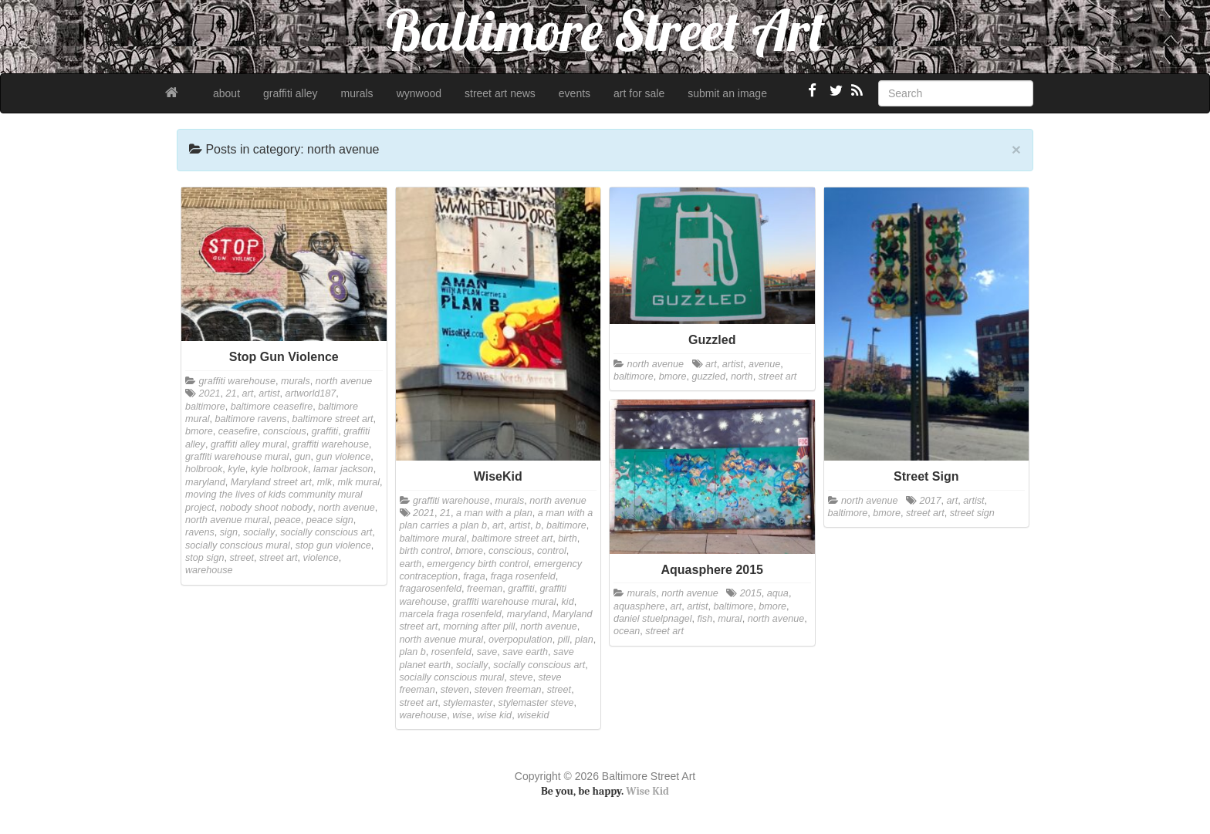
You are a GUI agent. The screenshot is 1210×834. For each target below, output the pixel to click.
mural (730, 618)
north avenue (344, 381)
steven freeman (508, 689)
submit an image (727, 93)
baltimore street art (332, 419)
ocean (626, 631)
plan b (413, 652)
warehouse (209, 570)
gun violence (343, 456)
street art (278, 557)
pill (564, 639)
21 (231, 393)
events (574, 93)
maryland (205, 482)
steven (455, 689)
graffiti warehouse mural (237, 456)
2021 (210, 393)
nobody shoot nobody (266, 507)
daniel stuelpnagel (652, 618)
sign (229, 532)
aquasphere (639, 606)
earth (411, 564)
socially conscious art (326, 532)
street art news (500, 93)
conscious (284, 431)
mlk (325, 482)
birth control (425, 550)
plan (584, 639)
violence (321, 557)
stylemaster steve (536, 702)
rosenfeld (451, 652)
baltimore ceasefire (272, 406)
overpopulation (520, 639)
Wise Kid (647, 791)
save (487, 652)
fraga (474, 576)
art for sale (638, 93)
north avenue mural (227, 520)
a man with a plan (494, 513)
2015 (751, 593)
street (241, 557)
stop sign (204, 557)
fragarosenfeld (431, 588)
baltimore (205, 406)
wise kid (494, 715)
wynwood (419, 93)
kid (568, 601)
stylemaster (467, 702)
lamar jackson (343, 469)
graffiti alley (290, 93)
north (742, 376)
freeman (484, 588)
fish (705, 618)
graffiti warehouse (237, 381)
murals (357, 93)
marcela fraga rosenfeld (451, 614)
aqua (778, 593)
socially (259, 532)
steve (520, 677)
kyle (236, 469)
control (551, 550)
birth (567, 538)
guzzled (708, 376)
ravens (200, 532)
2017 (930, 500)
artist (269, 393)
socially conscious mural (237, 545)
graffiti (325, 431)
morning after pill (479, 626)
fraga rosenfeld (523, 576)
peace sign (329, 520)
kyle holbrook (279, 469)
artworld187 (311, 393)
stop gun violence (333, 545)
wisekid (533, 715)
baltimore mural (433, 538)
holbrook (203, 469)
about (226, 93)
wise (461, 715)
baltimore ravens (251, 419)
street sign (972, 513)
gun (302, 456)
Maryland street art (271, 482)
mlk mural (358, 482)
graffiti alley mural (249, 444)
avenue (764, 364)
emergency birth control (478, 564)
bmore (199, 431)
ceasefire (238, 431)
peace (288, 520)
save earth (525, 652)
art (248, 393)
